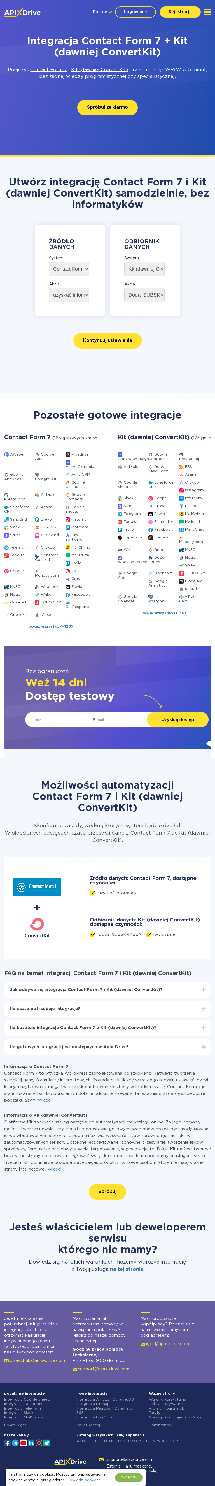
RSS (188, 466)
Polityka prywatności (168, 1404)
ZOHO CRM (51, 602)
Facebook (80, 594)
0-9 (176, 1441)
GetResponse (78, 607)
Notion (16, 594)
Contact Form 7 (48, 70)
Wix (127, 549)
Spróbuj (107, 1192)
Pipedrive (80, 454)
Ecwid (76, 586)
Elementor (163, 521)
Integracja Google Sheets (27, 1399)
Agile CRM (80, 474)
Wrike (46, 594)
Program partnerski (167, 1408)
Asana (46, 507)
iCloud (47, 614)
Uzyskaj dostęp (178, 719)
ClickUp (48, 547)
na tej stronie (127, 1269)
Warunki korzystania (167, 1399)
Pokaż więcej (16, 1425)
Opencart (19, 614)
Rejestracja (180, 12)
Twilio (76, 571)
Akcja (54, 284)
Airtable (48, 494)
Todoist (17, 555)
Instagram (80, 519)
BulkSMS (48, 527)
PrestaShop (15, 499)
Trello (76, 563)
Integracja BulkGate (94, 1417)
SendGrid (18, 519)
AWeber (17, 454)
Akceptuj (129, 1477)
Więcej (45, 1100)
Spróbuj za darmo (107, 107)
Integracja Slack (18, 1413)
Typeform (133, 537)
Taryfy (154, 1413)
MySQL (16, 586)
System (56, 258)
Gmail (159, 549)
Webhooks (50, 586)
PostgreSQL (46, 479)
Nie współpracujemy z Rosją (175, 1417)
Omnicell (18, 602)
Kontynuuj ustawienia (107, 340)
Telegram (18, 547)
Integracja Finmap (93, 1404)
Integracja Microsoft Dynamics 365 (104, 1411)
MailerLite (80, 555)
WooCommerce (132, 562)
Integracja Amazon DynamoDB (105, 1399)
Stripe (15, 535)
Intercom (79, 527)
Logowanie (135, 12)
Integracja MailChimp (23, 1417)
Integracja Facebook (23, 1404)
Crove (77, 579)
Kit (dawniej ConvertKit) (99, 70)
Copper (17, 571)
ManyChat (194, 529)
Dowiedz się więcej (84, 1480)
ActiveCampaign (81, 466)
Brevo (46, 519)
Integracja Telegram (22, 1408)
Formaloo (163, 537)
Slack (15, 527)
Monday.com (47, 575)
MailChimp (80, 547)
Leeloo (191, 506)
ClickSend (50, 535)
